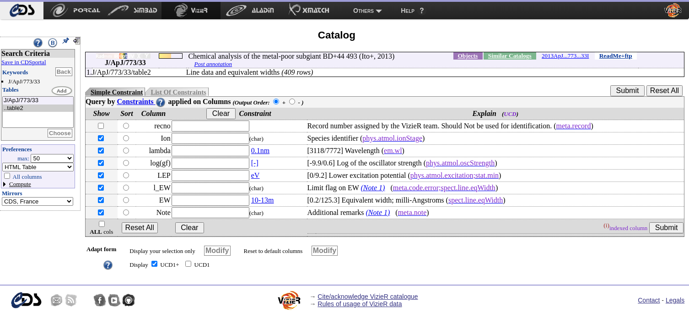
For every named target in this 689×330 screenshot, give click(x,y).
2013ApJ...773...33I (565, 55)
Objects (468, 55)
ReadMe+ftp (615, 55)
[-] (254, 163)
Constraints (141, 101)
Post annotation (213, 63)
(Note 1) (373, 188)
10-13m (262, 200)
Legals (675, 300)
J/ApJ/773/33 (38, 100)
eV (255, 175)
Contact (649, 300)
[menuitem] (21, 10)
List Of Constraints (178, 92)
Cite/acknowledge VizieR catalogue (368, 296)
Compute (20, 184)
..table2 (38, 108)
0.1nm (260, 150)
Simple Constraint (117, 92)
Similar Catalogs (510, 55)
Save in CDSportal (23, 62)
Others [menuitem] (363, 10)
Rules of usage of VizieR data (360, 304)
